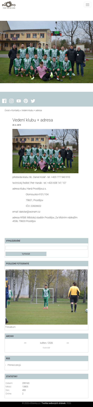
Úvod (7, 110)
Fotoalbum (10, 327)
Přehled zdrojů (14, 365)
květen (43, 343)
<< (25, 343)
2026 (50, 343)
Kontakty (15, 110)
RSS (69, 403)
